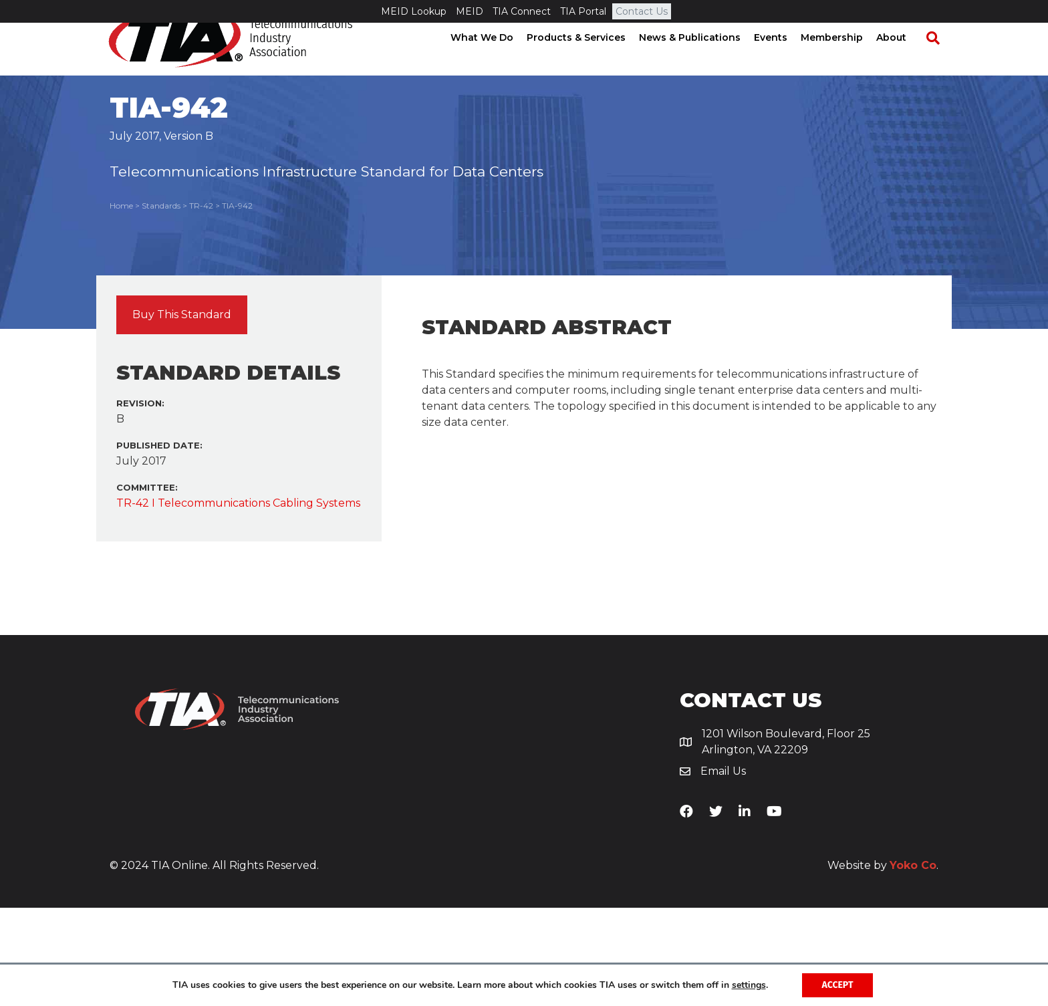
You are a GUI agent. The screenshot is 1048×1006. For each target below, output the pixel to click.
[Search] (938, 60)
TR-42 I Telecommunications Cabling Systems (238, 601)
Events (782, 60)
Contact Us (642, 11)
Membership (844, 60)
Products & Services (588, 60)
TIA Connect (522, 11)
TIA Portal (583, 11)
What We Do (494, 60)
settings (749, 985)
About (903, 60)
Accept (838, 985)
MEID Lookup (413, 11)
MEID (469, 11)
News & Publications (702, 60)
